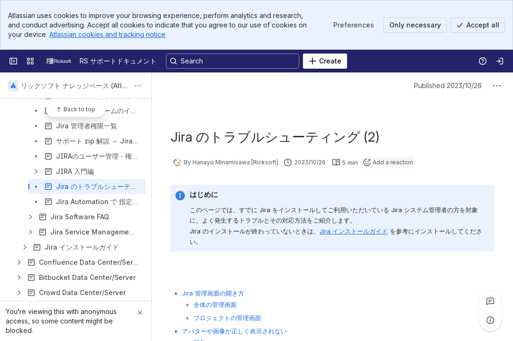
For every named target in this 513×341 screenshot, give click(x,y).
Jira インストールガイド (354, 231)
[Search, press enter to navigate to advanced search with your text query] (232, 61)
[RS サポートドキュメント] (59, 61)
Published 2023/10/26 (448, 85)
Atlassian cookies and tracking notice (107, 34)
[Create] (325, 61)
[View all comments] (490, 301)
